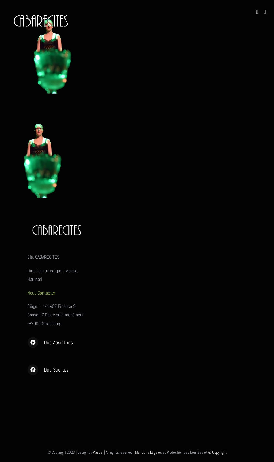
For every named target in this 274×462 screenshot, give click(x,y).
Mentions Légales (148, 452)
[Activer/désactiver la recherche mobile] (257, 12)
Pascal (98, 452)
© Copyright (217, 452)
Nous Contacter (41, 293)
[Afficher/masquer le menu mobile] (265, 12)
